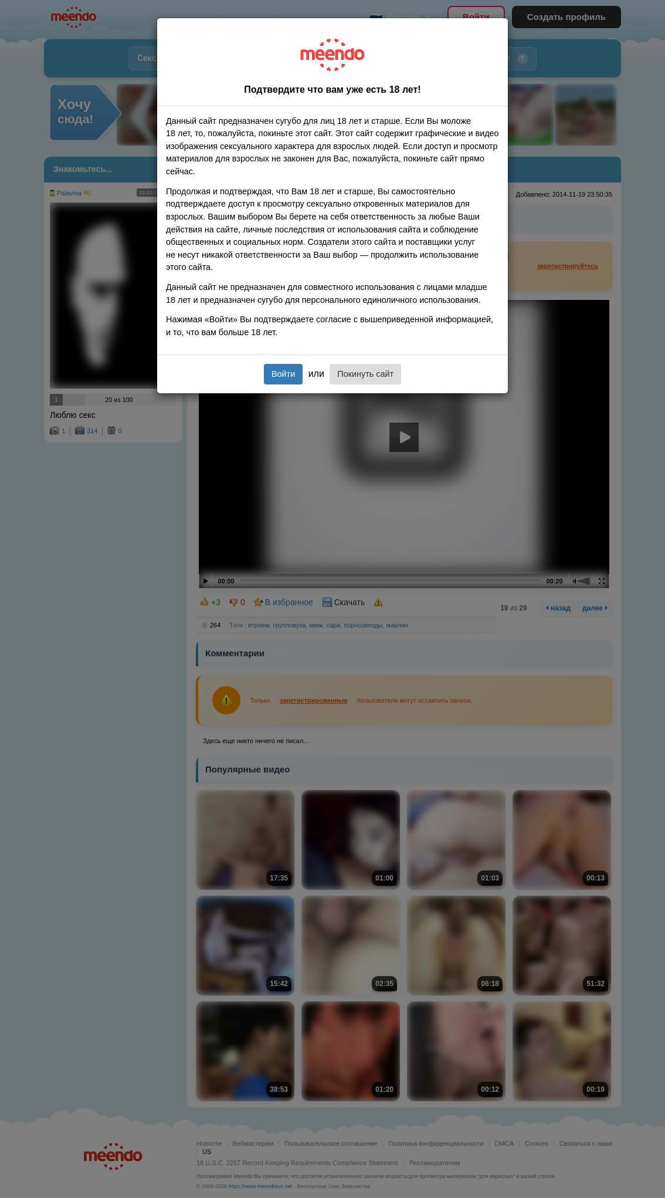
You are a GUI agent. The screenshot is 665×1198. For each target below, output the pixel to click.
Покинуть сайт (365, 374)
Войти (283, 374)
